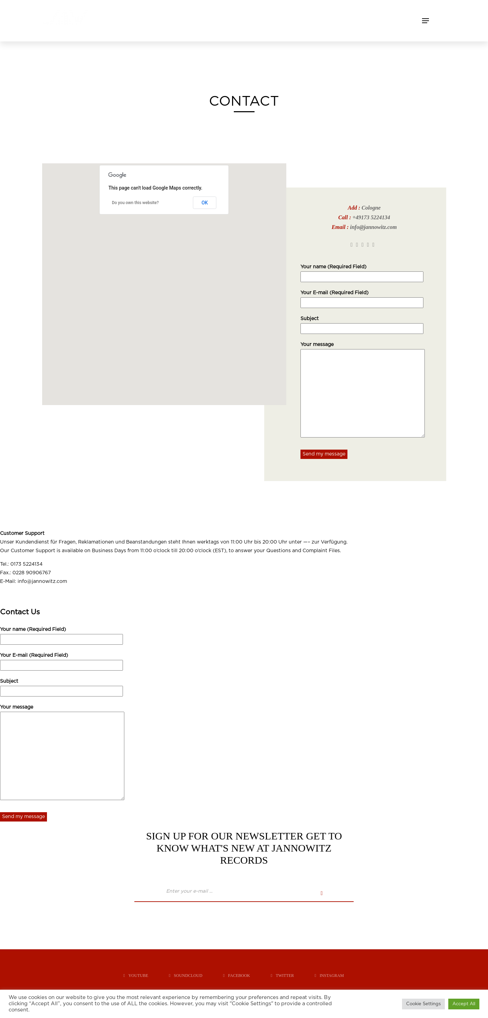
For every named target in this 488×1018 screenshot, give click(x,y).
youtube (135, 975)
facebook (236, 975)
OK (204, 202)
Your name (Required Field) (361, 272)
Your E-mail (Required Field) (361, 297)
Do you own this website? (135, 202)
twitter (282, 975)
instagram (329, 975)
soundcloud (185, 975)
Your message (362, 390)
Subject (361, 323)
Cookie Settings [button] (423, 1004)
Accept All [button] (463, 1004)
